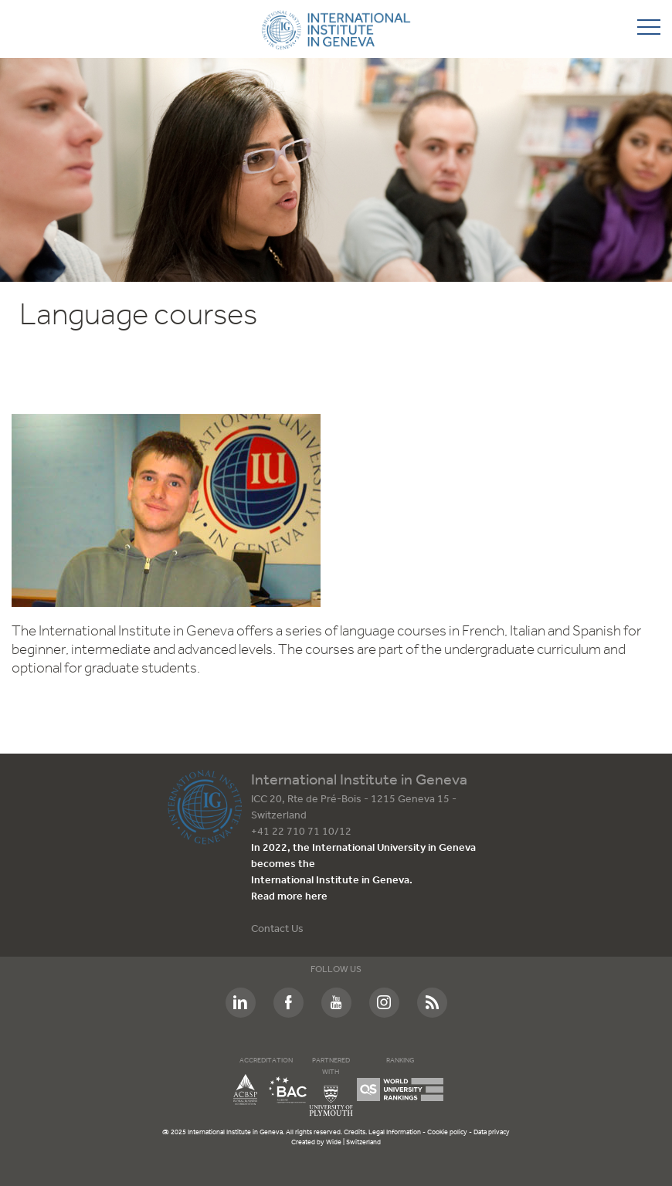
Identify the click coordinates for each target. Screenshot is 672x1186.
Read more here (289, 896)
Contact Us (277, 929)
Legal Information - (397, 1132)
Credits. (356, 1132)
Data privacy (491, 1132)
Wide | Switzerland (353, 1142)
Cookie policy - (450, 1132)
